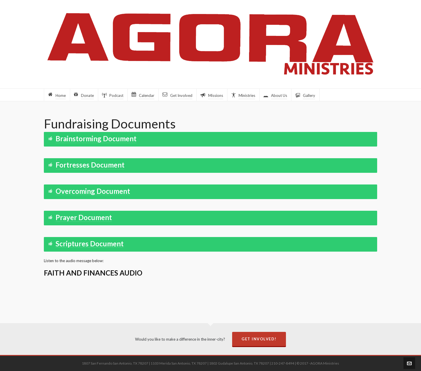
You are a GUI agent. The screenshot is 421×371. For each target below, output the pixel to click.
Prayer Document (84, 217)
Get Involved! (259, 339)
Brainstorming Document (96, 138)
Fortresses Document (90, 165)
